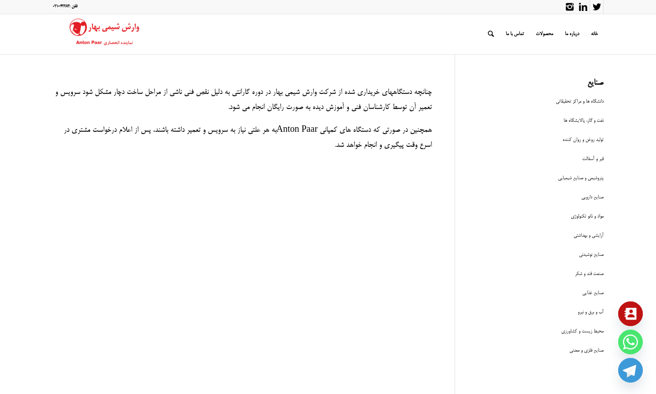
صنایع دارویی (592, 197)
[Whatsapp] (630, 342)
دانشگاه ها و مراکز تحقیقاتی (580, 101)
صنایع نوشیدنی (591, 255)
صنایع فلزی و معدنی (586, 350)
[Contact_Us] (630, 313)
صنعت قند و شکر (589, 274)
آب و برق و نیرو (591, 312)
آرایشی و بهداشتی (589, 235)
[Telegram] (630, 370)
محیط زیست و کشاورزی (582, 331)
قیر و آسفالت (593, 159)
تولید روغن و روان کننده (583, 140)
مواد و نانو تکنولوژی (587, 216)
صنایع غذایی (593, 293)
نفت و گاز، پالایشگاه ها (584, 121)
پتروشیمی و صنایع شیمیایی (581, 178)
